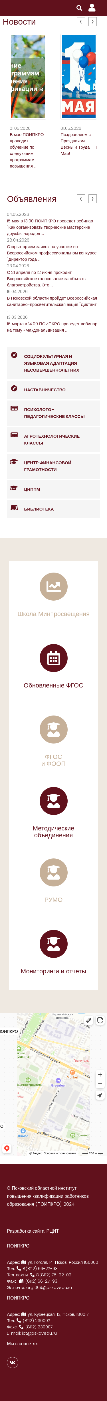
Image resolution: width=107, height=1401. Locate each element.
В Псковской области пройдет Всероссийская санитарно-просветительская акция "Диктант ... (52, 304)
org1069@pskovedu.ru (49, 1287)
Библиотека (30, 508)
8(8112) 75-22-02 (50, 1275)
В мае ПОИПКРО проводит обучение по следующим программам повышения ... (27, 150)
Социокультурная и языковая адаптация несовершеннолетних (43, 360)
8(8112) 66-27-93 (37, 1269)
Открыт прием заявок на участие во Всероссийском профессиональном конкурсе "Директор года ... (51, 253)
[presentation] (81, 21)
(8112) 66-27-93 (38, 1281)
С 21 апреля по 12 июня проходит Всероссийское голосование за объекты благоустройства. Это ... (46, 278)
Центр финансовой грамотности (39, 463)
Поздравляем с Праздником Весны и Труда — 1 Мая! (78, 143)
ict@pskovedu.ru (39, 1333)
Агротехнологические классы (43, 436)
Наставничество (36, 389)
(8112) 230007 (33, 1321)
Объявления (31, 199)
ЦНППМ (23, 488)
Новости (19, 22)
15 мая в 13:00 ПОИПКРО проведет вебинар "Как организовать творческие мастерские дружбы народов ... (50, 227)
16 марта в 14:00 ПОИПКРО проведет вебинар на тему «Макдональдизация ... (52, 327)
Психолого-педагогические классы (45, 409)
